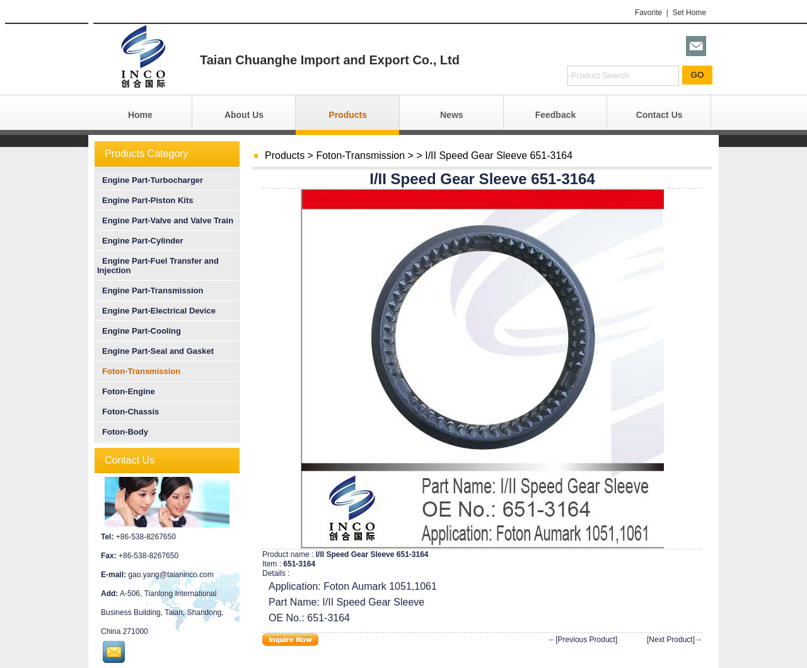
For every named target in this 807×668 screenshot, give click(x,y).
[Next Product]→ (674, 639)
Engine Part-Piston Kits (145, 200)
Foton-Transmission (360, 155)
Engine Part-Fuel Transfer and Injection (158, 265)
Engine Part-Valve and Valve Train (165, 220)
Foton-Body (122, 432)
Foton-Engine (126, 391)
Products (347, 115)
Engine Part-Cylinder (140, 240)
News (451, 115)
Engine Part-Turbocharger (150, 180)
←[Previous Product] (582, 639)
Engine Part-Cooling (139, 331)
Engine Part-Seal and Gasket (155, 351)
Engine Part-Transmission (150, 290)
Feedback (555, 115)
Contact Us (659, 115)
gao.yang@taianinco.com (171, 574)
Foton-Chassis (128, 411)
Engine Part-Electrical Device (156, 310)
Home (140, 115)
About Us (244, 115)
